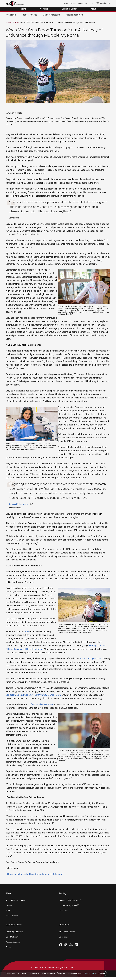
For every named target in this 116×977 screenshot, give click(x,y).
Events (8, 947)
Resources (63, 911)
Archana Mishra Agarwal (19, 504)
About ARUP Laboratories (16, 900)
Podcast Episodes (13, 942)
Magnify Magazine (51, 14)
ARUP (26, 631)
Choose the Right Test (68, 905)
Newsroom (11, 14)
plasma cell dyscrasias (91, 658)
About (93, 9)
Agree (102, 973)
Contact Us (82, 3)
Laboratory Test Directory (69, 900)
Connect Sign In (103, 3)
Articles (16, 22)
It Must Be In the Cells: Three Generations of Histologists (34, 874)
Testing (23, 9)
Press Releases (29, 14)
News (66, 3)
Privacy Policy (91, 973)
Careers (73, 3)
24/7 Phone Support (67, 932)
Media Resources (74, 14)
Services (44, 9)
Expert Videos (11, 937)
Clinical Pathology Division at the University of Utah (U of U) (34, 695)
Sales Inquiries (65, 937)
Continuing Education (14, 932)
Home (8, 22)
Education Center (69, 9)
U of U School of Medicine (40, 704)
